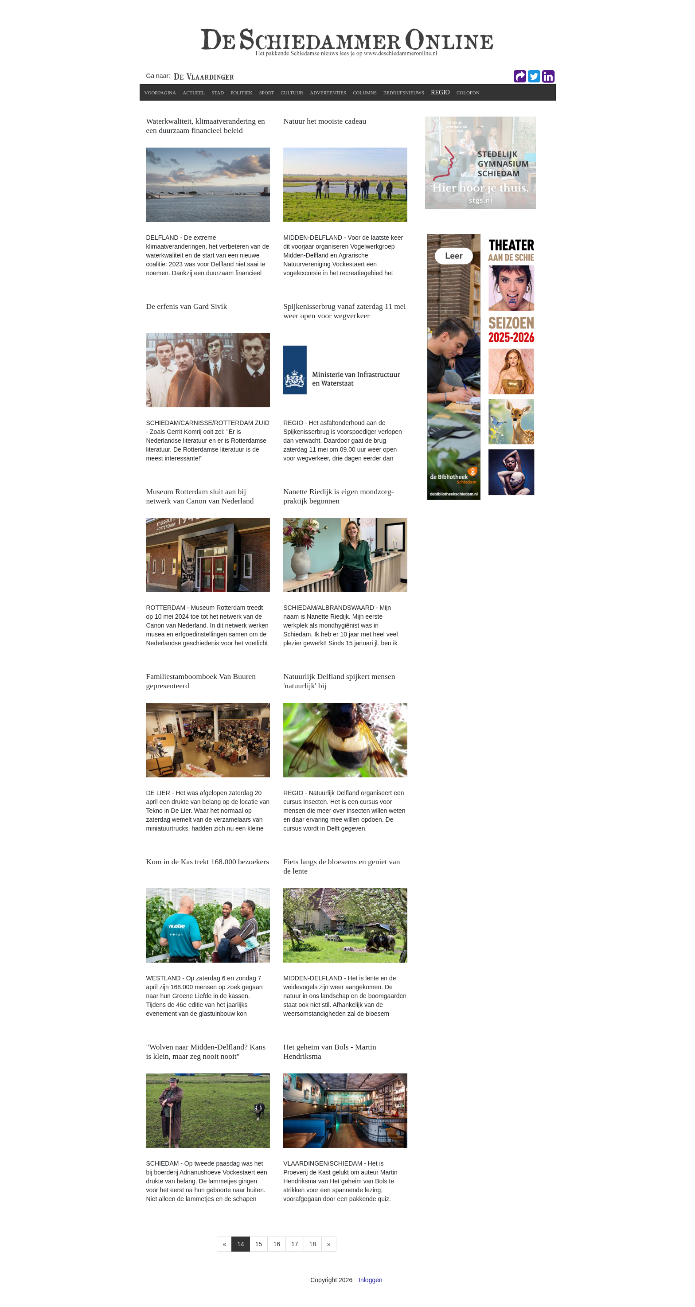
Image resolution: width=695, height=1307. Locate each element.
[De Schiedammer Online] (346, 41)
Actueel (194, 92)
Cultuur (292, 92)
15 (258, 1244)
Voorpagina (160, 92)
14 (240, 1244)
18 (312, 1244)
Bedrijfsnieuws (403, 92)
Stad (217, 92)
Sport (266, 92)
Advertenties (328, 92)
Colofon (468, 92)
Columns (365, 92)
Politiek (241, 92)
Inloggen (371, 1280)
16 (276, 1244)
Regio (440, 92)
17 (294, 1244)
